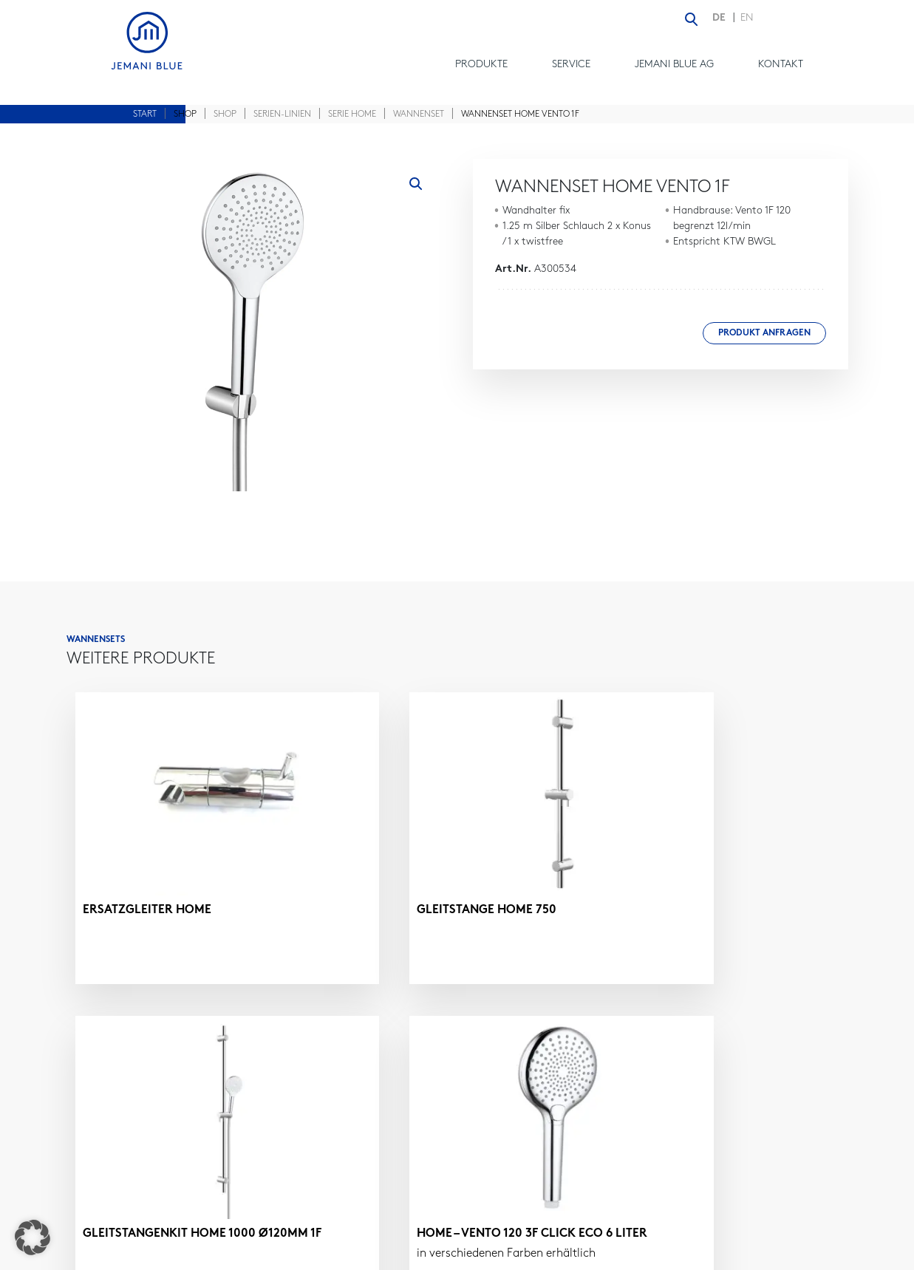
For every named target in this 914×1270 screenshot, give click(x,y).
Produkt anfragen (764, 333)
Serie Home (352, 114)
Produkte (481, 64)
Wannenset (418, 114)
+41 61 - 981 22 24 (653, 1135)
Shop (225, 114)
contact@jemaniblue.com (682, 1153)
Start (145, 114)
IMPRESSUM (630, 1254)
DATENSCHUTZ (710, 1254)
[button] (416, 184)
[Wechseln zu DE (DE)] (722, 19)
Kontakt (780, 64)
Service (571, 64)
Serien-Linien (282, 114)
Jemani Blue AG (674, 64)
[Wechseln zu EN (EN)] (747, 19)
